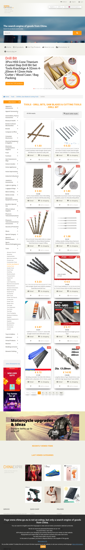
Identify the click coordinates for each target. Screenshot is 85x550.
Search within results (71, 113)
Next (61, 389)
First (27, 389)
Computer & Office (11, 132)
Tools (12, 96)
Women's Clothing (10, 351)
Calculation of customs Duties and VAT (15, 514)
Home (7, 47)
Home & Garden (10, 164)
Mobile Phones (34, 526)
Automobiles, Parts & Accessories (11, 116)
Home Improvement (11, 171)
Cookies (59, 514)
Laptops (32, 523)
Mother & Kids (9, 195)
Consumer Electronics (8, 137)
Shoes (7, 231)
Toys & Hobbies (10, 334)
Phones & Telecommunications (12, 214)
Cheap (59, 537)
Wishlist (64, 2)
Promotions (62, 47)
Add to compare (44, 159)
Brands (7, 128)
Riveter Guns (10, 303)
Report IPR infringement (64, 520)
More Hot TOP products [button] (15, 83)
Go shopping (43, 155)
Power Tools (10, 301)
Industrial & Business (12, 176)
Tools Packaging (11, 313)
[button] (79, 73)
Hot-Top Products (33, 47)
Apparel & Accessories (9, 107)
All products (18, 47)
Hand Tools (10, 270)
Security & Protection (12, 227)
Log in (81, 2)
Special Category (10, 234)
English (52, 7)
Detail (30, 155)
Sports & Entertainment (9, 238)
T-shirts (32, 514)
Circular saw (10, 260)
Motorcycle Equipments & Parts (11, 199)
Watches (8, 343)
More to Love (48, 47)
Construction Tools (12, 262)
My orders (6, 517)
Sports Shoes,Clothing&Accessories (14, 243)
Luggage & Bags (10, 188)
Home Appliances (10, 167)
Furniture (8, 156)
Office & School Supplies (10, 210)
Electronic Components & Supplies (10, 147)
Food (7, 152)
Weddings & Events (11, 347)
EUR (59, 7)
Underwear (8, 337)
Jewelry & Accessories (9, 181)
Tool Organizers (11, 307)
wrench (9, 329)
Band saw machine (12, 258)
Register (73, 2)
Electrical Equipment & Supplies (11, 142)
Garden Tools (10, 268)
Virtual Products (10, 340)
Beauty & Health (10, 120)
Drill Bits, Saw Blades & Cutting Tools (27, 96)
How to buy (10, 52)
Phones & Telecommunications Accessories (12, 221)
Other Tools (10, 295)
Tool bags (9, 305)
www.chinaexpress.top (13, 363)
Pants (32, 517)
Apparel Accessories (11, 111)
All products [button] (12, 102)
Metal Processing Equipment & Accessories (11, 291)
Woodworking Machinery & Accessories (10, 325)
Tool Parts (9, 309)
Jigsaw (9, 280)
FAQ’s (5, 520)
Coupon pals (7, 523)
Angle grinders (11, 256)
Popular (59, 533)
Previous (34, 389)
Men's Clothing (9, 192)
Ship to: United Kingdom (72, 7)
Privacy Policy (61, 517)
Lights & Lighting (10, 185)
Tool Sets (9, 311)
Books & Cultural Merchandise (10, 124)
